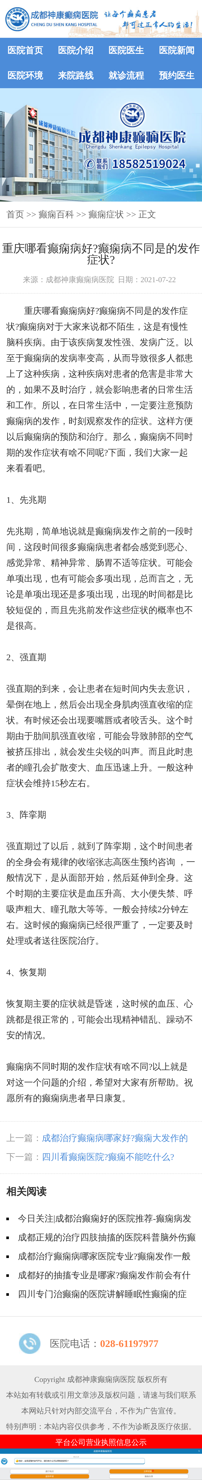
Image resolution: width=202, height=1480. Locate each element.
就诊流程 (126, 75)
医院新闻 (177, 50)
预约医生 (177, 75)
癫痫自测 (149, 1476)
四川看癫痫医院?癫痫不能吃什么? (108, 1157)
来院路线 (76, 75)
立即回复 (149, 1471)
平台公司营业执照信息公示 (101, 1442)
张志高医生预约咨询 (135, 862)
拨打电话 (49, 1471)
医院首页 (25, 50)
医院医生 (126, 50)
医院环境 (25, 75)
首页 (15, 214)
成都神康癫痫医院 (102, 1451)
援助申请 (49, 1476)
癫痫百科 (56, 214)
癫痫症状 (106, 214)
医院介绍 (76, 50)
